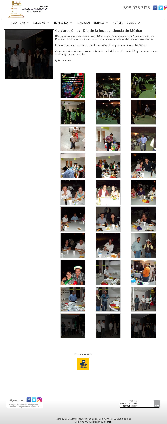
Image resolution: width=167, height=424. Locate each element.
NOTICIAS (118, 23)
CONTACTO (133, 23)
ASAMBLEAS (83, 23)
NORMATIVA (63, 23)
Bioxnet (107, 422)
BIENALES (101, 23)
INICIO (13, 23)
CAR (24, 23)
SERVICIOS (41, 23)
